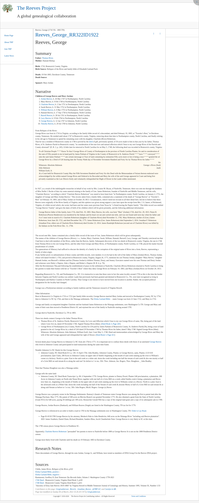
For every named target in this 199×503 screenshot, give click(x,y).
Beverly (73, 489)
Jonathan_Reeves (84, 489)
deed (91, 142)
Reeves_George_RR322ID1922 (67, 35)
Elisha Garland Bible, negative (47, 475)
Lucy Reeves (46, 118)
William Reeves (47, 110)
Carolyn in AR (110, 489)
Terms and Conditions (138, 496)
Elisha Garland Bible (102, 299)
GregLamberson (62, 489)
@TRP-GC (96, 489)
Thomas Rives (47, 58)
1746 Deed (39, 480)
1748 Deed (39, 483)
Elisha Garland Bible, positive (47, 472)
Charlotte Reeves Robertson (56, 432)
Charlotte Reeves (47, 104)
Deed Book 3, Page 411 (105, 335)
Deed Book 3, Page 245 (111, 324)
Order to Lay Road (139, 411)
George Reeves (47, 121)
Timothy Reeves (47, 124)
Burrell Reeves (47, 115)
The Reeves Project (36, 8)
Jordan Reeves (46, 99)
